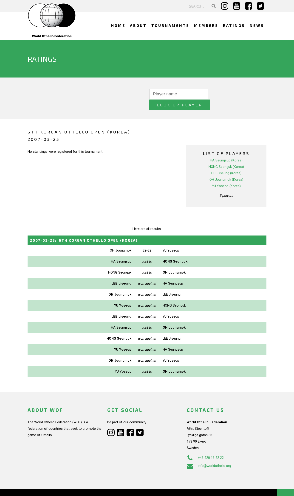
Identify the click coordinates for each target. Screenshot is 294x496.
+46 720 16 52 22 (205, 447)
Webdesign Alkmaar (47, 488)
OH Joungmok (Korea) (226, 169)
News (257, 25)
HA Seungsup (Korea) (226, 150)
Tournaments (170, 25)
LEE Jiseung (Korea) (226, 163)
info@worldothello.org (209, 455)
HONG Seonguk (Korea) (226, 156)
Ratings (234, 25)
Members (206, 25)
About (138, 25)
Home (118, 25)
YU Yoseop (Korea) (226, 175)
